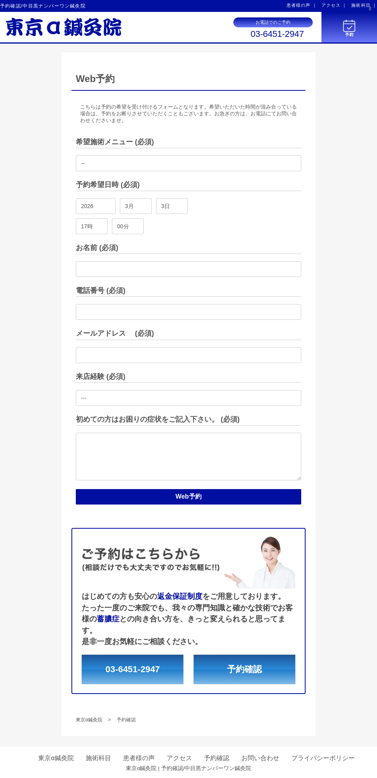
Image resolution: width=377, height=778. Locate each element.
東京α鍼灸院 (55, 758)
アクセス (179, 758)
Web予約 (188, 496)
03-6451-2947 (277, 34)
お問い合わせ (260, 758)
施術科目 (98, 758)
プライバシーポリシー (323, 758)
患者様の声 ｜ (302, 5)
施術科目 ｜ (364, 5)
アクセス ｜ (334, 5)
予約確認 (244, 669)
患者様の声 (139, 758)
